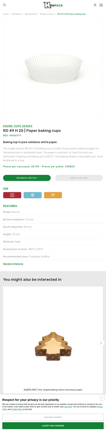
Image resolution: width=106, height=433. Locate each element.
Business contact (27, 185)
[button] (101, 343)
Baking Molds (31, 14)
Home (6, 14)
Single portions (47, 14)
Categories (17, 14)
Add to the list (79, 185)
